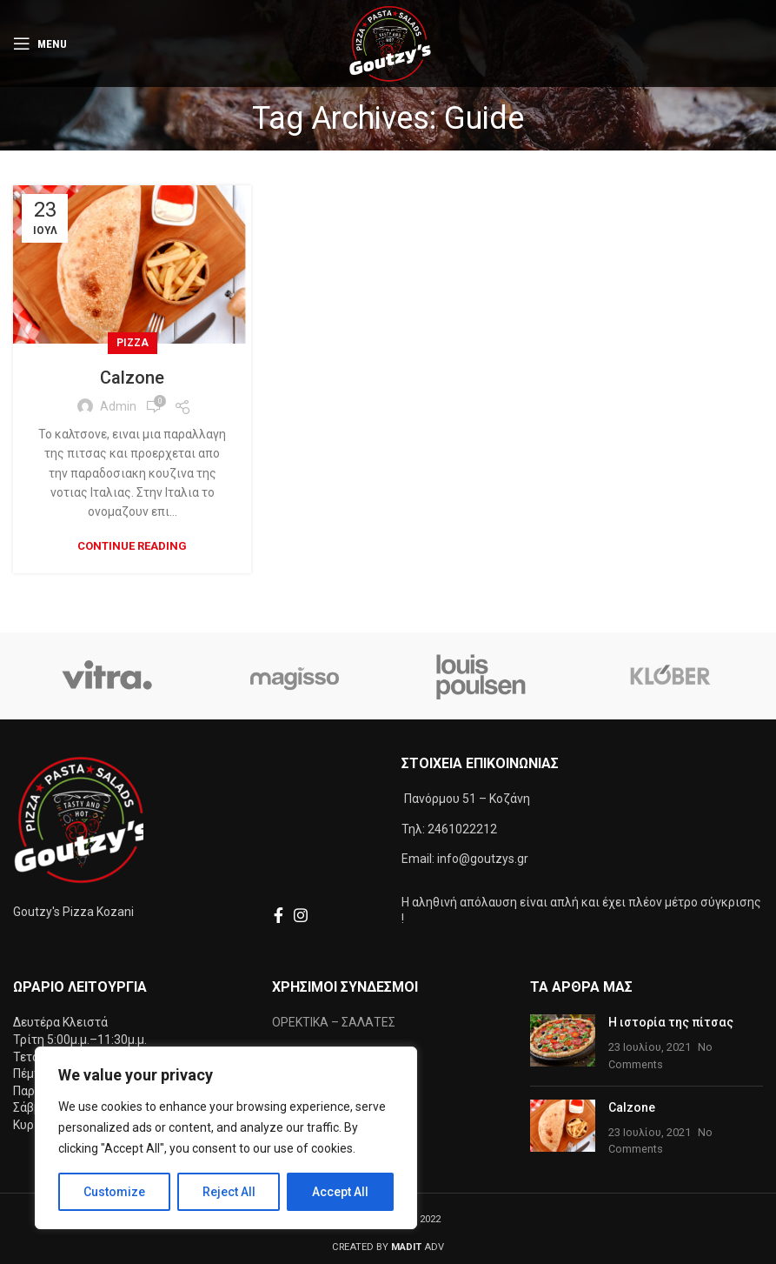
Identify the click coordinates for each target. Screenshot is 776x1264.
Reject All (228, 1192)
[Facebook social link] (279, 915)
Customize (114, 1192)
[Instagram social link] (301, 915)
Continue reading (132, 546)
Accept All (340, 1192)
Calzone (132, 377)
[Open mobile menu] (40, 43)
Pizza (132, 343)
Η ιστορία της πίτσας (670, 1022)
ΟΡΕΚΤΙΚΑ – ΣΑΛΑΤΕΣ (333, 1022)
